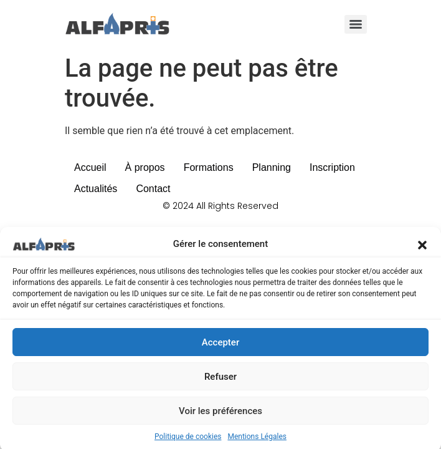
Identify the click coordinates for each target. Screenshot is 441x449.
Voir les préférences (220, 414)
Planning (271, 167)
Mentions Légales (257, 440)
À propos (145, 167)
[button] (422, 247)
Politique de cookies (187, 440)
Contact (153, 188)
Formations (209, 167)
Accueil (90, 167)
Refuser (220, 380)
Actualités (95, 188)
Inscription (332, 167)
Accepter (220, 346)
